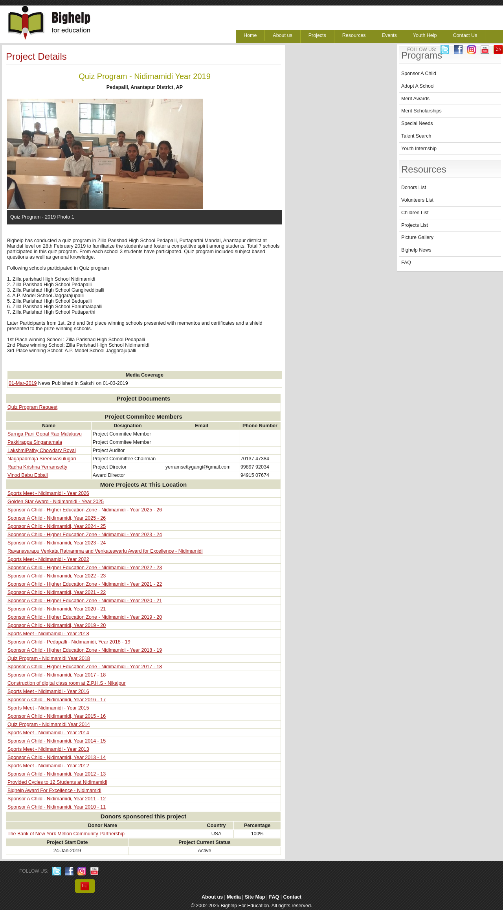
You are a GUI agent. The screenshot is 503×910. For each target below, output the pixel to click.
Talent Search (416, 136)
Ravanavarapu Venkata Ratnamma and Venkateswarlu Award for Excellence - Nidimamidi (105, 551)
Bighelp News (416, 250)
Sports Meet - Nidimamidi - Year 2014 (48, 732)
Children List (414, 212)
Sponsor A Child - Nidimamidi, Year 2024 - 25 (56, 526)
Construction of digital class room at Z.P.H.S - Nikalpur (66, 683)
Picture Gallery (417, 237)
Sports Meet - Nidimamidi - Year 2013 (48, 749)
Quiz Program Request (32, 407)
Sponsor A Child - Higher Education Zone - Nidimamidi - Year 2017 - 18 (84, 666)
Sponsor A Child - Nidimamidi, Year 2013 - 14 (56, 757)
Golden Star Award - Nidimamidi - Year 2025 (55, 501)
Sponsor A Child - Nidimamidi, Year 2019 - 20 (56, 625)
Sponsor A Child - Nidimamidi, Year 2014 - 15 (56, 741)
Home (250, 35)
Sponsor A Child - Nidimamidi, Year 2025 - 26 (56, 518)
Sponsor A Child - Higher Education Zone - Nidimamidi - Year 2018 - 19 (84, 650)
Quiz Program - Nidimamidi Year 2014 (48, 724)
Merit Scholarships (421, 111)
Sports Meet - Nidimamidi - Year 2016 (48, 691)
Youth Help (425, 35)
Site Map (255, 897)
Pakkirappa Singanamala (34, 442)
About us (282, 35)
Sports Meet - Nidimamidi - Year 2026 (48, 493)
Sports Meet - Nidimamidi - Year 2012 (48, 765)
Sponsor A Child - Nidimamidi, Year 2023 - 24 (56, 543)
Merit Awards (415, 98)
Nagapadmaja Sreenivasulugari (41, 458)
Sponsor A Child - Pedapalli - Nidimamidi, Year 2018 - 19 (68, 642)
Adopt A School (418, 86)
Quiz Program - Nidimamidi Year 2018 (48, 658)
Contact (292, 897)
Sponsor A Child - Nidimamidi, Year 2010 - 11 (56, 807)
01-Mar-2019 (23, 383)
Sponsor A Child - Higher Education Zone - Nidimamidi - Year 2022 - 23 (84, 567)
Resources (354, 35)
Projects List (414, 225)
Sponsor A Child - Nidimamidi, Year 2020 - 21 (56, 609)
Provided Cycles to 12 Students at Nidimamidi (57, 782)
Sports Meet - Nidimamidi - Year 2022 (48, 559)
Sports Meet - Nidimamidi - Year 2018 (48, 633)
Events (389, 35)
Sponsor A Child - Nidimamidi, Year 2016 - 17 (56, 699)
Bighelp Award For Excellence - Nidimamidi (54, 790)
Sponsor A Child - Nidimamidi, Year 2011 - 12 (56, 799)
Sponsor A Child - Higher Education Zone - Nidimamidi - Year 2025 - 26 (84, 510)
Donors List (413, 187)
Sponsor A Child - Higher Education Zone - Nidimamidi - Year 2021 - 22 (84, 584)
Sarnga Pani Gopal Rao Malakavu (44, 434)
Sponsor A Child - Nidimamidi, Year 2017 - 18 (56, 675)
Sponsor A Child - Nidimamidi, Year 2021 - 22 (56, 592)
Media (233, 897)
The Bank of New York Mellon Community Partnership (66, 833)
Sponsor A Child (418, 73)
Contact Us (465, 35)
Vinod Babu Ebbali (27, 475)
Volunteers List (417, 200)
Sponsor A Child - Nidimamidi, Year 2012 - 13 (56, 774)
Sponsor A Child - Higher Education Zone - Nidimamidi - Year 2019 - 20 (84, 617)
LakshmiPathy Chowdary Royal (41, 450)
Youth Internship (419, 148)
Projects (317, 35)
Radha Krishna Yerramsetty (37, 467)
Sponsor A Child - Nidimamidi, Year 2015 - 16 (56, 716)
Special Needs (417, 123)
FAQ (406, 262)
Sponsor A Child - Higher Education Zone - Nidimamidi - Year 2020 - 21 (84, 600)
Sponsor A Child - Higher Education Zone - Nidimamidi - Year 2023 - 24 (84, 534)
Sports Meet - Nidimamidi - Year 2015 (48, 708)
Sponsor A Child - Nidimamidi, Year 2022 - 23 (56, 576)
